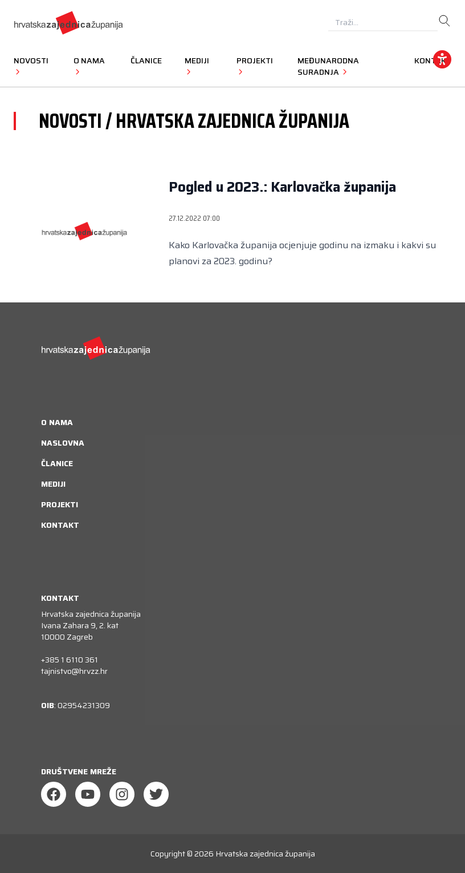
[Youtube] (87, 794)
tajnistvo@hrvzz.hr (74, 671)
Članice (146, 60)
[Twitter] (156, 794)
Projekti (59, 504)
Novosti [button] (31, 65)
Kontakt (60, 525)
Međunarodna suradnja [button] (328, 66)
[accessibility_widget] (442, 59)
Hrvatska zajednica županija (265, 853)
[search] (444, 21)
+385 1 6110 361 (69, 659)
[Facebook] (53, 794)
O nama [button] (89, 65)
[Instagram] (121, 794)
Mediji (53, 484)
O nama (57, 422)
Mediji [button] (197, 65)
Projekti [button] (254, 65)
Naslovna (62, 442)
